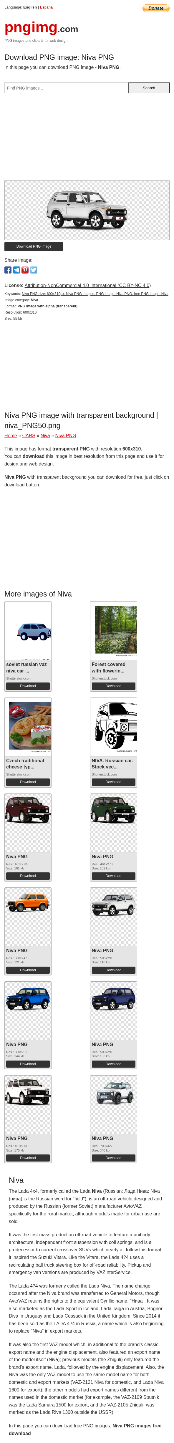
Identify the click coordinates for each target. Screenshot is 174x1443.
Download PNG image (34, 246)
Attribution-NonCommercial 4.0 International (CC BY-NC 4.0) (87, 285)
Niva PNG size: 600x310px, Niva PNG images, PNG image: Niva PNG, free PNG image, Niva (95, 294)
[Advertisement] (87, 139)
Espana (46, 7)
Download (28, 686)
